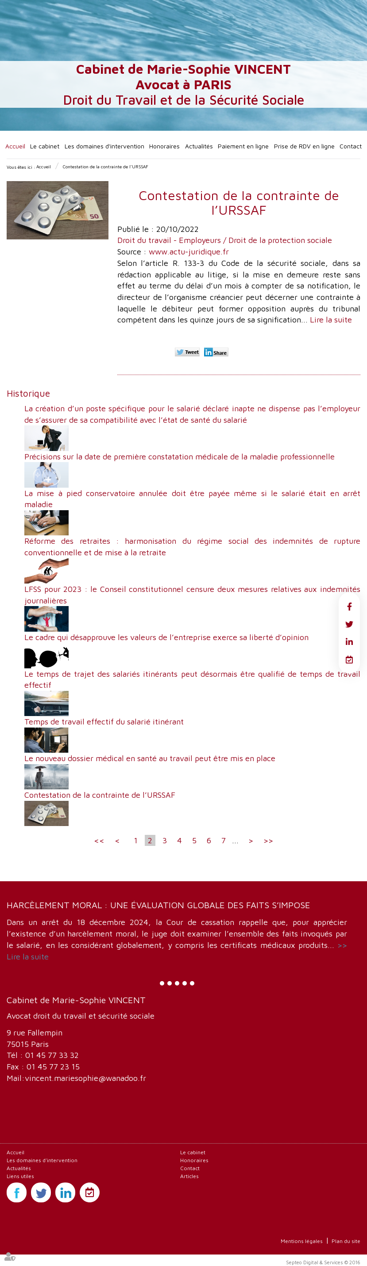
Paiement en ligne (243, 146)
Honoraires (164, 146)
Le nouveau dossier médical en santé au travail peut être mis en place (149, 758)
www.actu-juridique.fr (189, 251)
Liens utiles (20, 1176)
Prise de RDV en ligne (304, 146)
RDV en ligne (349, 659)
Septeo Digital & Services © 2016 (323, 1262)
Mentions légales (302, 1241)
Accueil (15, 146)
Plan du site (346, 1241)
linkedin (349, 642)
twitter (349, 624)
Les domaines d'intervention (104, 146)
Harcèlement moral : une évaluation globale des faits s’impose (158, 905)
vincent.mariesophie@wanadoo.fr (85, 1078)
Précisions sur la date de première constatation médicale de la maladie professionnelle (179, 456)
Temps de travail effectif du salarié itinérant (104, 721)
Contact (351, 146)
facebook (349, 606)
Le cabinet (44, 146)
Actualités (199, 146)
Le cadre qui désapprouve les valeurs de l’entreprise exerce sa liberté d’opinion (166, 637)
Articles (189, 1176)
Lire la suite (331, 319)
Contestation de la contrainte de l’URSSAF (105, 166)
